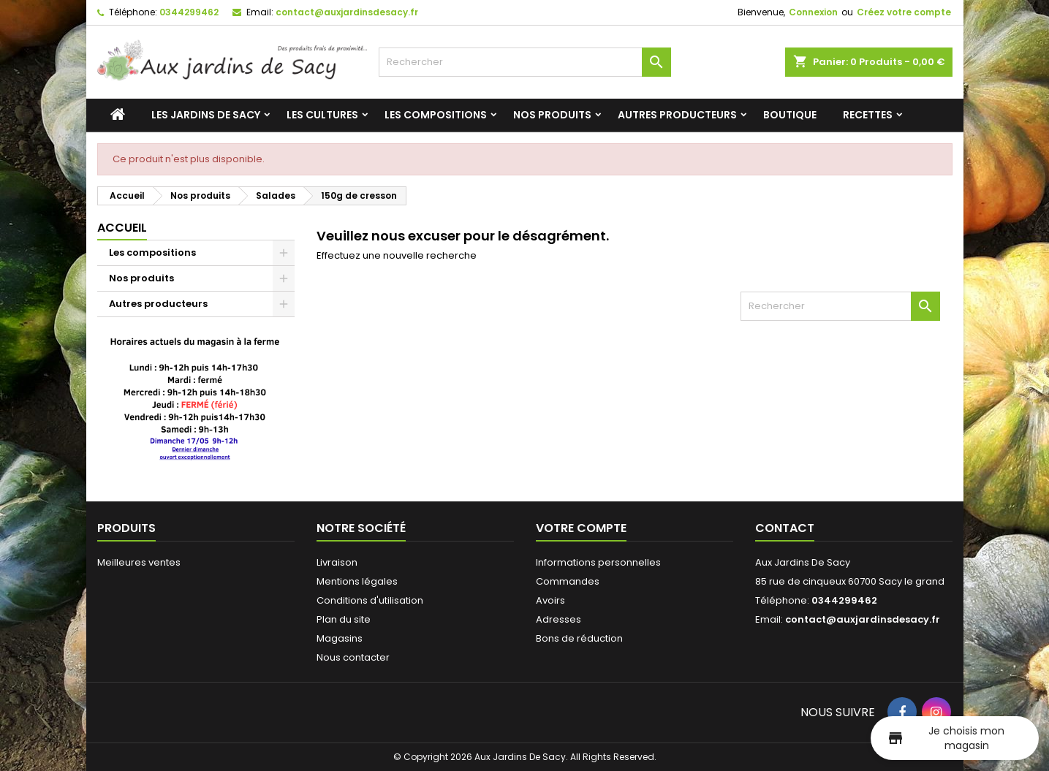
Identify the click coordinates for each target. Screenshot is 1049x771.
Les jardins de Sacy (205, 114)
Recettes (868, 114)
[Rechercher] (525, 62)
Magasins (340, 638)
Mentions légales (357, 581)
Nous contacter (353, 657)
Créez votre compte (904, 12)
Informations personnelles (598, 562)
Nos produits (552, 114)
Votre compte (581, 528)
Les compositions (436, 114)
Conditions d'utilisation (370, 600)
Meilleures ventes (139, 562)
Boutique (790, 114)
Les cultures (322, 114)
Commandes (567, 581)
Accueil (122, 227)
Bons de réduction (579, 638)
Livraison (337, 562)
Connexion (813, 12)
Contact (784, 528)
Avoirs (550, 600)
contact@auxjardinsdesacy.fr (347, 12)
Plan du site (344, 619)
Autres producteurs (677, 114)
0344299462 (189, 12)
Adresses (558, 619)
